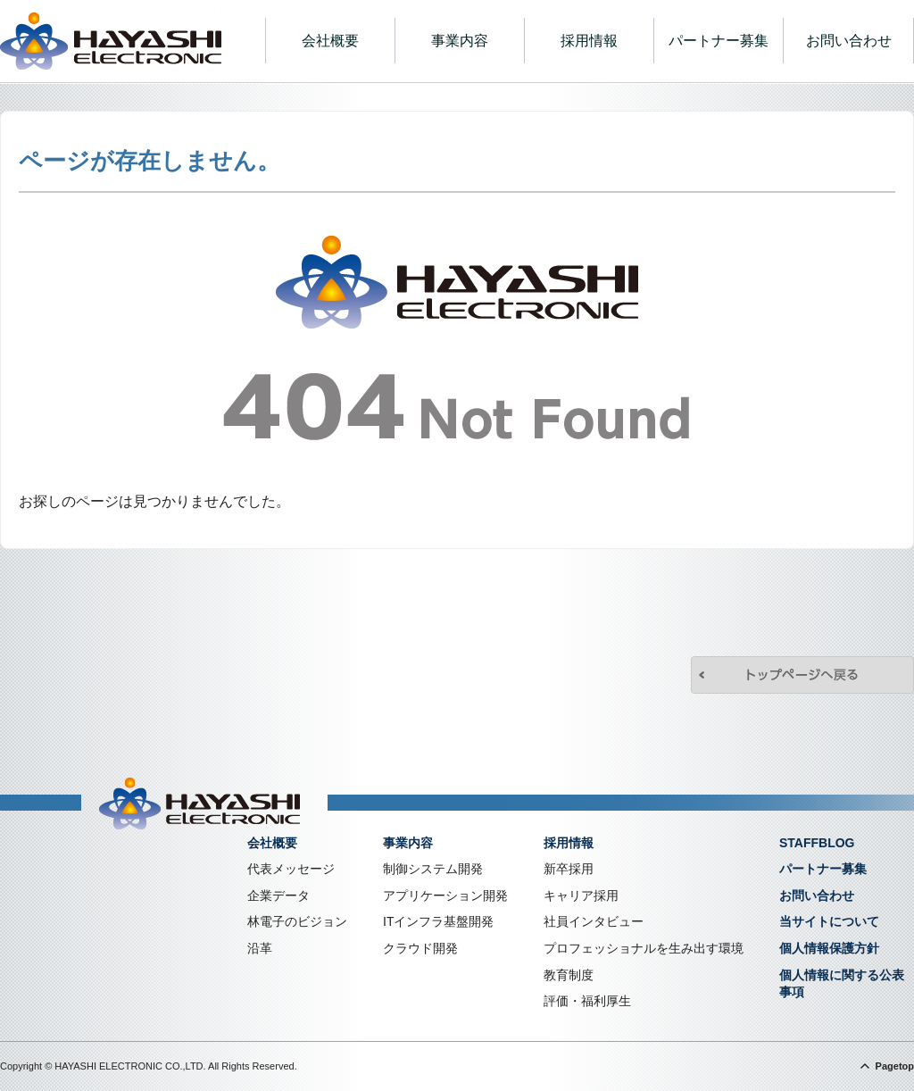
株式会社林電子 (110, 41)
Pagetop (895, 1066)
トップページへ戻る (802, 675)
